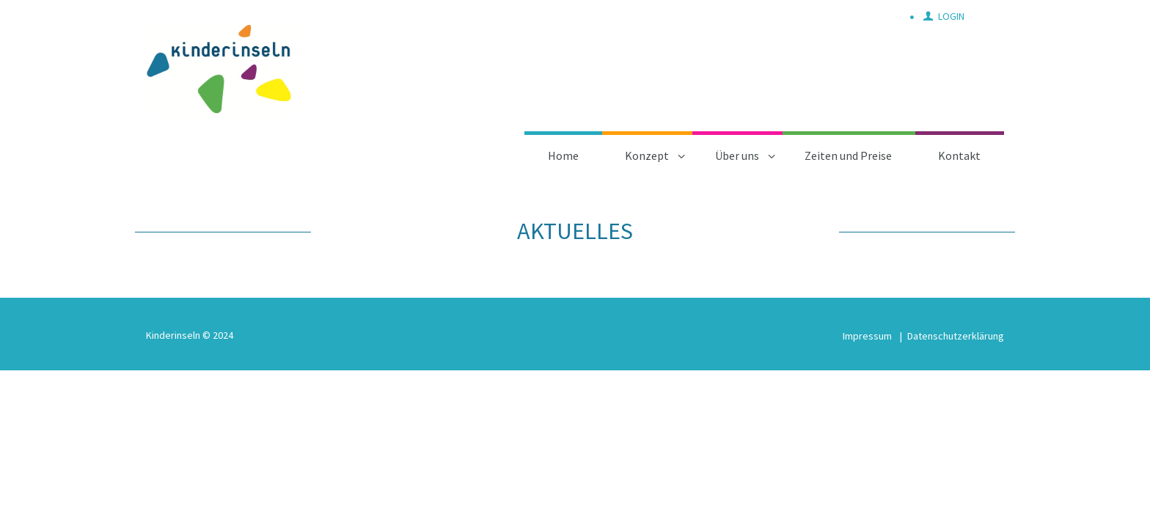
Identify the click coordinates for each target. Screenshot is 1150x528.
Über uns (737, 155)
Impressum (867, 335)
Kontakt (959, 155)
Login (951, 16)
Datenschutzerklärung (955, 335)
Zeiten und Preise (848, 155)
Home (563, 155)
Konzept (647, 155)
